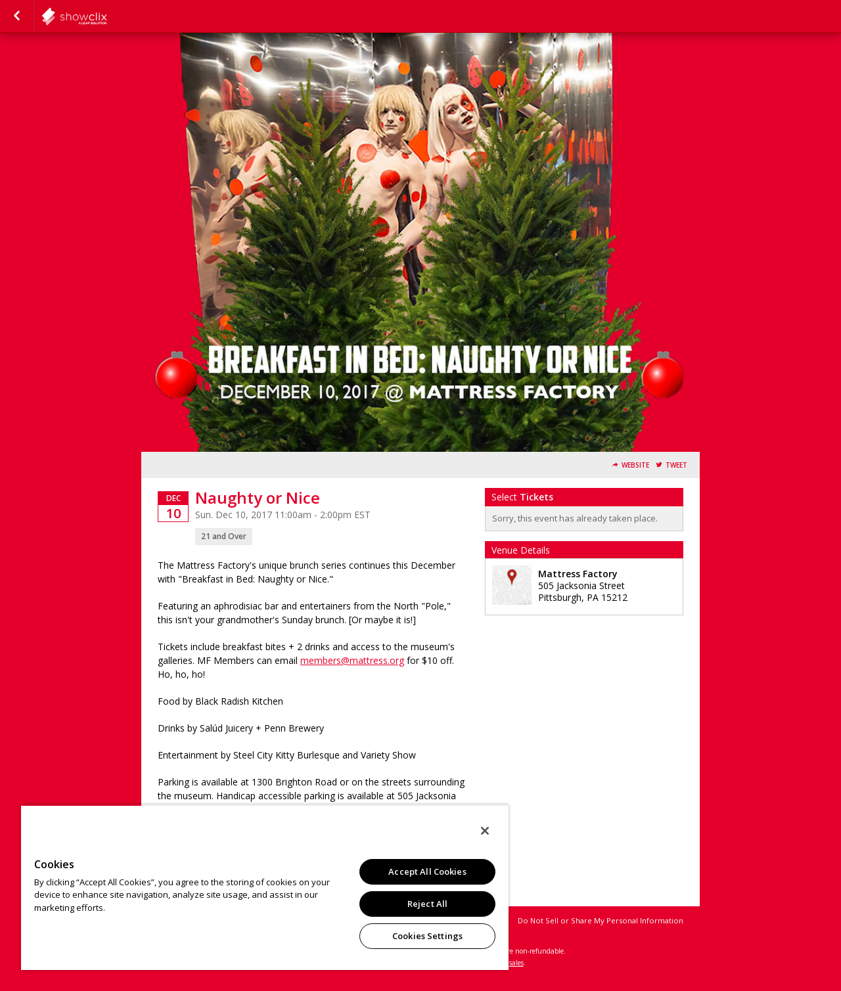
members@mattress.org (352, 660)
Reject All (427, 904)
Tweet (676, 465)
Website (635, 465)
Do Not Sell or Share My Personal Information (600, 920)
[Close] (484, 830)
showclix (106, 16)
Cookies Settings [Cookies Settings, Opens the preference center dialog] (427, 936)
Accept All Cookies (427, 871)
